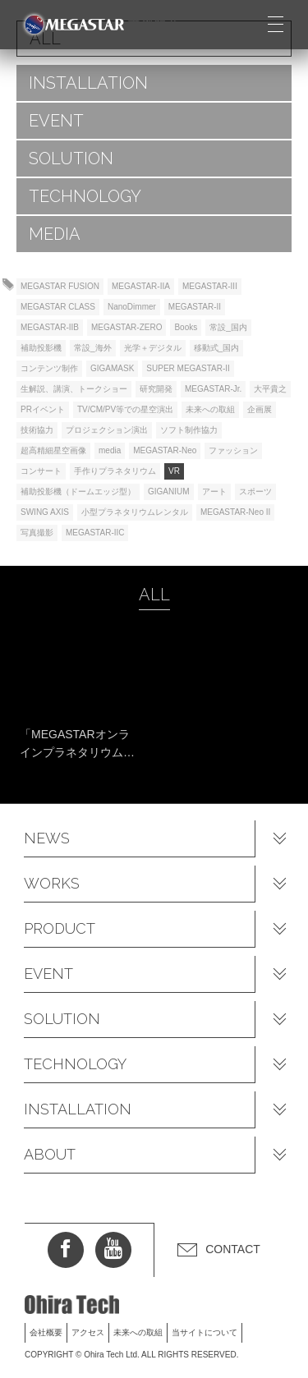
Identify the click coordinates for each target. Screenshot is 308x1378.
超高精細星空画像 (53, 450)
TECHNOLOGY (85, 196)
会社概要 (46, 1332)
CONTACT (232, 1249)
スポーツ (255, 491)
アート (214, 491)
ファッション (233, 450)
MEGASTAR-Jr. (213, 388)
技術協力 (37, 429)
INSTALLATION (88, 83)
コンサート (41, 470)
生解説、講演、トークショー (74, 388)
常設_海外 (93, 347)
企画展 (259, 409)
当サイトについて (204, 1332)
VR (174, 470)
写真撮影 (37, 532)
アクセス (87, 1332)
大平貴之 (270, 388)
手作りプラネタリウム (115, 470)
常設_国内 (228, 327)
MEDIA (54, 234)
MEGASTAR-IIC (95, 532)
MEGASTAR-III (209, 286)
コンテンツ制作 (49, 368)
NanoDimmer (132, 306)
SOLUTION (71, 158)
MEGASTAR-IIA (141, 286)
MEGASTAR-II (194, 306)
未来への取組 (210, 409)
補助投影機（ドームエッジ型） (78, 491)
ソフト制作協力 (189, 429)
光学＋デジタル (153, 347)
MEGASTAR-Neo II (235, 512)
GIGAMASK (112, 368)
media (110, 450)
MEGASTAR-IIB (50, 327)
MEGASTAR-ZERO (126, 327)
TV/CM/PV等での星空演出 (125, 409)
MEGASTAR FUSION (60, 286)
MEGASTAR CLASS (58, 306)
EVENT (56, 121)
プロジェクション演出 (107, 429)
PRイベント (43, 409)
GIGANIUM (169, 491)
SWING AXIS (45, 512)
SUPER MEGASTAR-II (188, 368)
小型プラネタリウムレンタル (134, 512)
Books (185, 327)
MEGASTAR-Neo (164, 450)
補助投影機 (41, 347)
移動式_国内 (217, 347)
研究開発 (156, 388)
